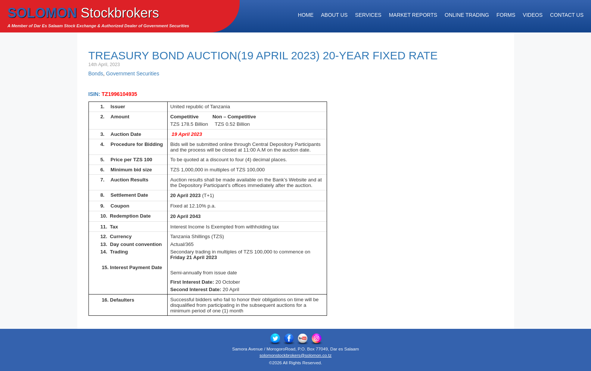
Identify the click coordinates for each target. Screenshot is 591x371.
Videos (532, 15)
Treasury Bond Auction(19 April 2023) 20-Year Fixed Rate (263, 55)
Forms (506, 15)
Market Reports (413, 15)
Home (306, 15)
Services (368, 15)
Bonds (95, 74)
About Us (334, 15)
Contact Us (567, 15)
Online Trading (467, 15)
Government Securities (132, 74)
